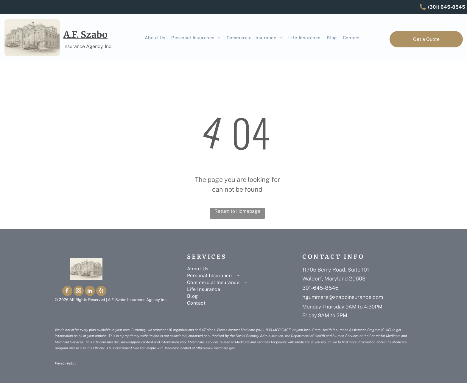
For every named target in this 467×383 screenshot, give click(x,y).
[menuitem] (155, 38)
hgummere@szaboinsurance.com (342, 297)
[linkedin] (90, 291)
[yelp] (101, 291)
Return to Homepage (237, 211)
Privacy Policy (65, 363)
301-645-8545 (320, 288)
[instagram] (79, 291)
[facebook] (67, 291)
